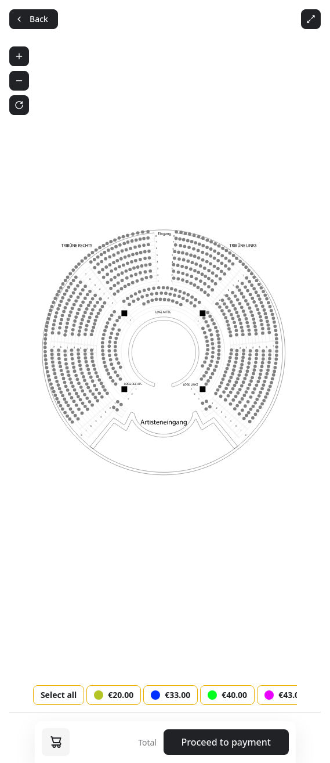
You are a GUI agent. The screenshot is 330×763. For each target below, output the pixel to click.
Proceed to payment (226, 742)
